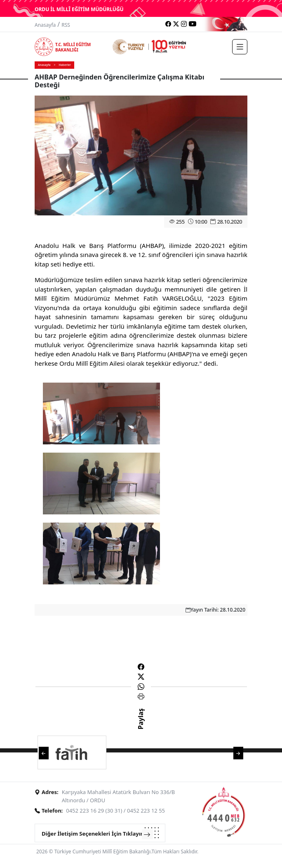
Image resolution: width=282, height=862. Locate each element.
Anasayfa (45, 24)
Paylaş (140, 726)
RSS (65, 24)
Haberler (65, 65)
